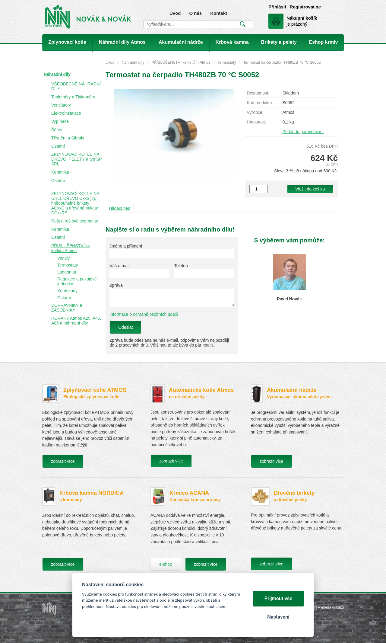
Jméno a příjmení (125, 246)
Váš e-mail (119, 265)
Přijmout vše (278, 598)
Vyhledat (243, 24)
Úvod (175, 13)
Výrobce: (255, 112)
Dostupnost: (258, 93)
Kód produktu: (260, 102)
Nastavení (278, 617)
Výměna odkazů (331, 607)
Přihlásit (277, 6)
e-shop (165, 564)
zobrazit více (63, 461)
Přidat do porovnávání (303, 131)
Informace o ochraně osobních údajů (143, 314)
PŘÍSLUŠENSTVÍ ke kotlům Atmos (180, 62)
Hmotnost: (256, 122)
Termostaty (226, 62)
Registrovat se (305, 6)
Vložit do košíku (310, 189)
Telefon (181, 265)
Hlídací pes (119, 208)
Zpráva (116, 285)
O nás (195, 13)
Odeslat (125, 327)
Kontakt (218, 13)
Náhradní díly (133, 62)
